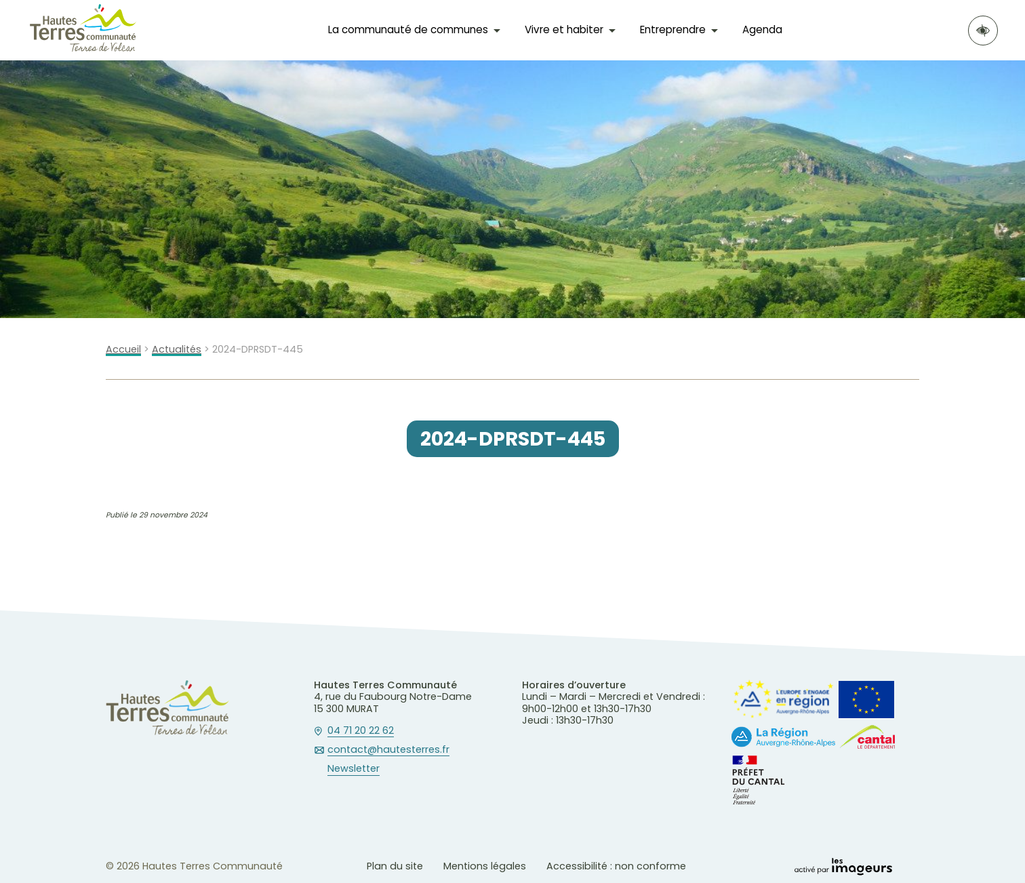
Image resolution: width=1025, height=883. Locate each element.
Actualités (176, 349)
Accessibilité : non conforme (616, 866)
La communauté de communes (408, 29)
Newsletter (353, 769)
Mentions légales (484, 866)
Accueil (123, 349)
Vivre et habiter (564, 29)
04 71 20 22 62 (360, 731)
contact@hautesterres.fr (388, 750)
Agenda (762, 29)
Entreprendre (673, 29)
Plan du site (395, 866)
